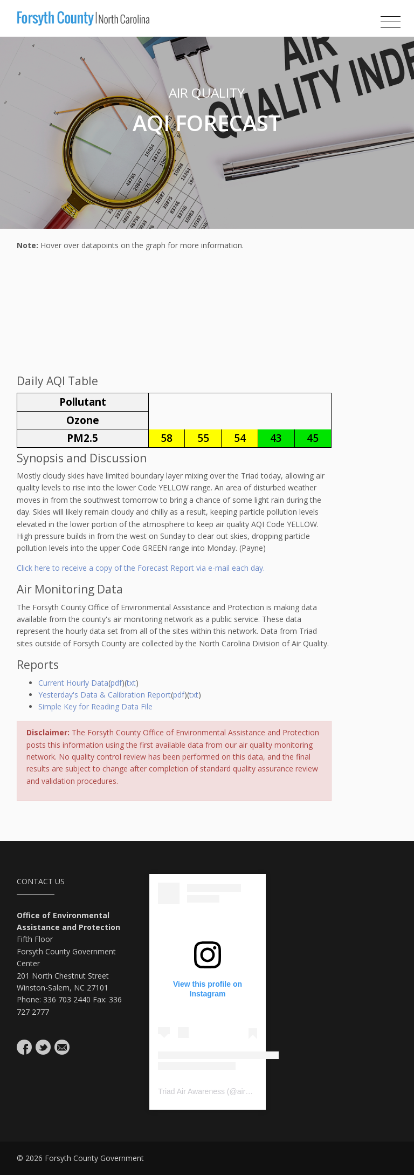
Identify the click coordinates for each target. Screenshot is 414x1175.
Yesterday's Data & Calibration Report (104, 694)
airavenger (255, 1091)
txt (131, 683)
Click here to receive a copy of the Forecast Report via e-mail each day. (141, 568)
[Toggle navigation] (390, 22)
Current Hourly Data (73, 683)
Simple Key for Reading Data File (95, 706)
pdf (116, 683)
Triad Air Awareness (191, 1091)
